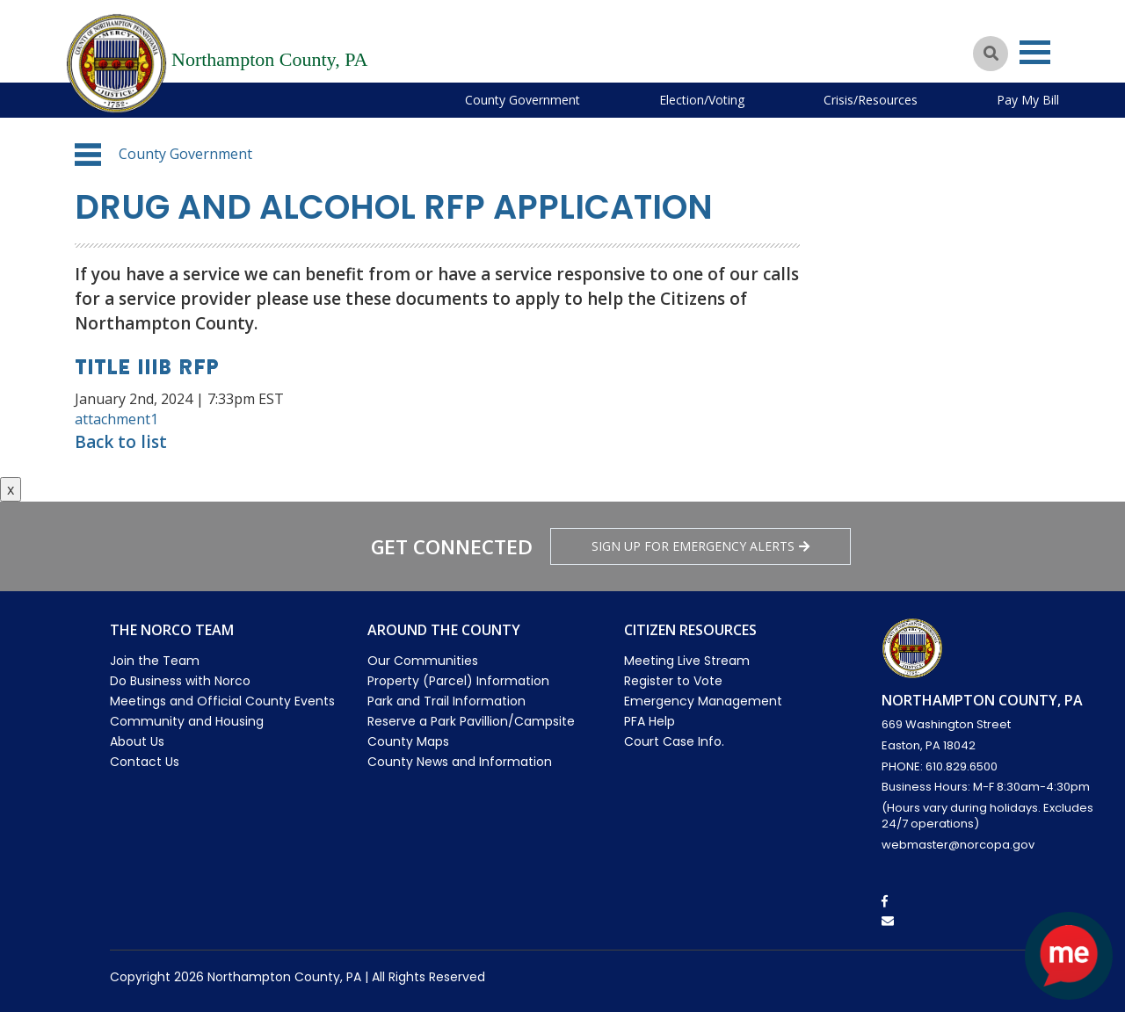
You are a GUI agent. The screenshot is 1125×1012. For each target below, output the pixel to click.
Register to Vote (673, 681)
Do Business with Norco (180, 681)
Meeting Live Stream (687, 660)
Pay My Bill (1028, 99)
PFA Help (649, 721)
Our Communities (422, 660)
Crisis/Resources (871, 99)
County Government (522, 99)
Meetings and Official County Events (222, 701)
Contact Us (144, 761)
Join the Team (155, 660)
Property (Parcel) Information (458, 681)
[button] (88, 154)
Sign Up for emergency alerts (700, 546)
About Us (137, 741)
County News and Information (459, 761)
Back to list (121, 441)
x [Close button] (10, 489)
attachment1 (116, 419)
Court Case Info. (674, 741)
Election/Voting (701, 99)
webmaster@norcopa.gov (958, 844)
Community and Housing (187, 721)
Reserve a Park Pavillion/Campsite (471, 721)
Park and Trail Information (446, 701)
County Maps (408, 741)
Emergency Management (703, 701)
